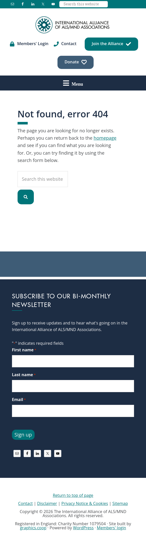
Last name (24, 375)
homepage (105, 138)
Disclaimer (47, 503)
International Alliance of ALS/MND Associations (73, 25)
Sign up (23, 434)
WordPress (83, 528)
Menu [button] (77, 84)
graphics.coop (33, 528)
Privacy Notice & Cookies (84, 503)
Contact (25, 503)
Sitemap (120, 503)
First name (24, 350)
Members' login (111, 528)
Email (19, 400)
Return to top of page (73, 495)
